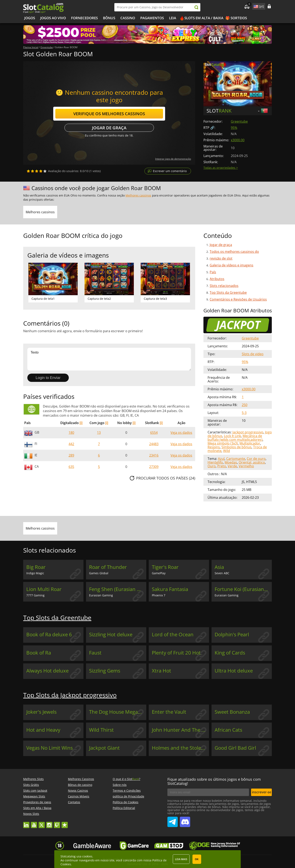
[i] (81, 423)
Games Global (98, 573)
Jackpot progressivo (247, 432)
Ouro (212, 466)
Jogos (29, 18)
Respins (214, 447)
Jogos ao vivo (53, 18)
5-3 (244, 412)
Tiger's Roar (165, 567)
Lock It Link (232, 436)
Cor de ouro (256, 458)
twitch (57, 823)
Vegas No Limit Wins (49, 748)
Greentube (239, 121)
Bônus (109, 18)
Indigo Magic (35, 573)
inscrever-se (261, 792)
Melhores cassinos (138, 195)
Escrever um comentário (170, 171)
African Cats (228, 730)
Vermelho (246, 466)
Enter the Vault (169, 712)
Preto (221, 466)
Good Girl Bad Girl (235, 748)
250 (244, 405)
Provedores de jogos (37, 802)
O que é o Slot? (126, 779)
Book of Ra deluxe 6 (49, 634)
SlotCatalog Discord (185, 820)
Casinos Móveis (78, 796)
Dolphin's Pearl (232, 634)
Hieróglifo (215, 462)
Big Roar (36, 567)
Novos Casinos (78, 790)
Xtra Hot (161, 671)
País (213, 272)
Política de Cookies (125, 802)
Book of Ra (38, 653)
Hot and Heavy (43, 730)
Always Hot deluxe (47, 671)
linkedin (26, 823)
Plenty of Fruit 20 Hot (176, 653)
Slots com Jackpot (35, 790)
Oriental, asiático (252, 462)
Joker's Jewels (41, 712)
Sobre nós (120, 785)
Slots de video (253, 354)
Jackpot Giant (104, 748)
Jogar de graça (109, 128)
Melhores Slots (33, 779)
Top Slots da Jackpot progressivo (70, 695)
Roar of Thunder (108, 567)
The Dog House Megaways (117, 712)
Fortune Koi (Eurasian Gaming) (243, 589)
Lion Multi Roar (44, 589)
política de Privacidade (128, 796)
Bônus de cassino (80, 785)
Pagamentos (152, 18)
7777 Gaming (35, 595)
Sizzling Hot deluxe (110, 634)
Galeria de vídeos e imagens (231, 265)
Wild (226, 450)
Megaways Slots (34, 796)
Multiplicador (249, 443)
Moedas (231, 462)
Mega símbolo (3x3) (223, 443)
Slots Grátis (31, 785)
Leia (172, 18)
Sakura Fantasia (170, 589)
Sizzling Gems (104, 671)
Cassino (127, 18)
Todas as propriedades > (220, 168)
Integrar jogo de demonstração (173, 159)
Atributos (217, 279)
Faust (95, 653)
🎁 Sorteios (236, 18)
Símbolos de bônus (236, 447)
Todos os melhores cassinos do (234, 251)
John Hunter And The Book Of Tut (180, 730)
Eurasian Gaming (101, 595)
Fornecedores (84, 18)
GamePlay (159, 573)
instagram (49, 823)
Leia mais (181, 859)
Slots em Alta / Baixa (203, 18)
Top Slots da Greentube (228, 292)
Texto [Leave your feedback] (109, 359)
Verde (232, 466)
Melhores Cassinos (81, 779)
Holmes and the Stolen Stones (180, 748)
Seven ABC (222, 573)
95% (234, 127)
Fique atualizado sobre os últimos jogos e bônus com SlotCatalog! (214, 781)
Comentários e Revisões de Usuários (238, 299)
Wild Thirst (101, 730)
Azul (221, 458)
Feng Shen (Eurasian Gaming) (117, 589)
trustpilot (65, 823)
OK (197, 859)
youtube (34, 823)
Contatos (74, 802)
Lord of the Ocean (172, 634)
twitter (42, 823)
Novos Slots (31, 814)
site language (255, 5)
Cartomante (235, 458)
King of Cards (230, 653)
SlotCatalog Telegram (172, 820)
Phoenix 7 (158, 595)
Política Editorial (124, 808)
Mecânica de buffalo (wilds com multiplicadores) (235, 438)
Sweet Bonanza (232, 712)
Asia (219, 567)
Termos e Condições (127, 790)
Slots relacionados (224, 285)
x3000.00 (237, 140)
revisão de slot (221, 258)
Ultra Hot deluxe (234, 671)
